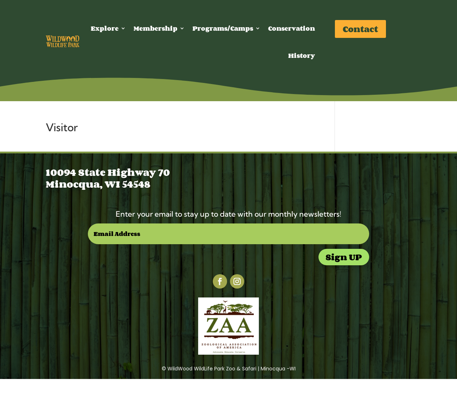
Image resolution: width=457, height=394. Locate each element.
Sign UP (344, 257)
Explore (105, 28)
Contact (360, 28)
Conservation (291, 28)
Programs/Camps (222, 28)
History (301, 55)
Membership (155, 28)
